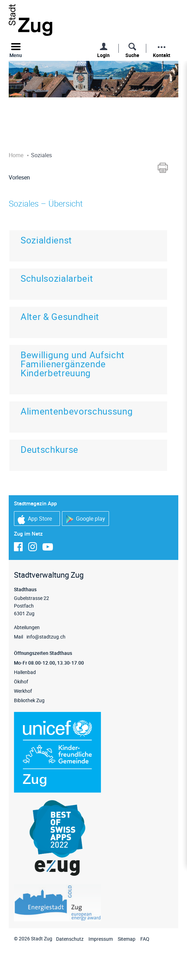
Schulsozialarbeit (57, 278)
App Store (35, 519)
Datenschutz (70, 939)
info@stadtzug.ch (45, 636)
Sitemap (126, 939)
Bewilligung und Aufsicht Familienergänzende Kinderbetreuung (73, 364)
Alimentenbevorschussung (77, 411)
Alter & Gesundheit (60, 317)
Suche (132, 55)
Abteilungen (27, 627)
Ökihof (21, 681)
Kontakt (161, 55)
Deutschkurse (49, 449)
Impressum (100, 939)
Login (103, 55)
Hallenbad (25, 672)
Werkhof (23, 691)
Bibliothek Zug (29, 700)
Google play (85, 519)
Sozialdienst (46, 240)
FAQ (144, 939)
